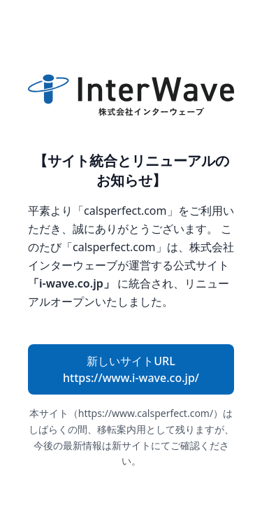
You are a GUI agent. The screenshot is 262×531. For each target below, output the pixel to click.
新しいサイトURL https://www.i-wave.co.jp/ (131, 369)
